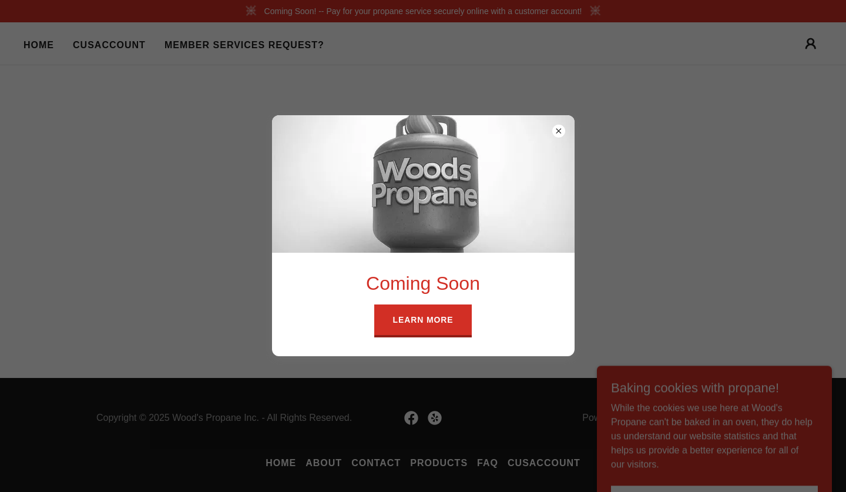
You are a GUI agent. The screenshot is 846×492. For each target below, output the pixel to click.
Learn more (423, 319)
